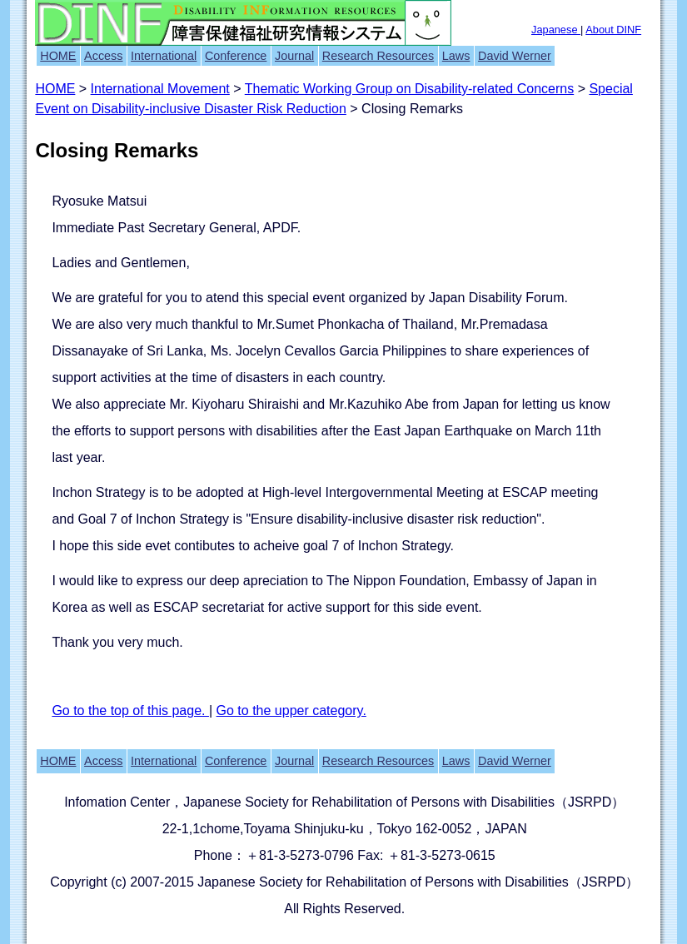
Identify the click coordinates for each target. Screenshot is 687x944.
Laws (456, 55)
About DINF (613, 29)
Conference (235, 55)
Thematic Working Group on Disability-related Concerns (409, 89)
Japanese (555, 29)
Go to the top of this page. (130, 710)
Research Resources (378, 55)
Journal (294, 55)
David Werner (514, 55)
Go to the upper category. (291, 710)
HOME (58, 55)
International (164, 55)
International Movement (160, 89)
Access (103, 55)
